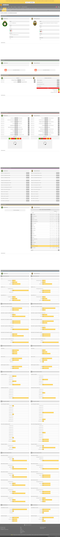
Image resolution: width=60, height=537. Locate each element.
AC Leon (19, 125)
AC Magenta (34, 242)
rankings (13, 8)
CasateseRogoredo (35, 221)
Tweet (48, 10)
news (7, 8)
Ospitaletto (33, 214)
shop (10, 8)
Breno (43, 132)
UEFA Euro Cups (2, 528)
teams (1, 8)
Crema (33, 240)
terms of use (22, 530)
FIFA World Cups (2, 527)
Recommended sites (43, 527)
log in (7, 10)
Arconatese (49, 134)
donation (16, 8)
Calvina (43, 125)
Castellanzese (12, 121)
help (19, 8)
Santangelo (49, 123)
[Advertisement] (30, 51)
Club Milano (34, 228)
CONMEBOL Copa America (4, 529)
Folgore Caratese (41, 121)
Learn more (32, 2)
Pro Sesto (33, 226)
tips (30, 8)
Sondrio (33, 233)
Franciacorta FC (34, 216)
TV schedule (27, 8)
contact (21, 529)
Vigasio (33, 237)
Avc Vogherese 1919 (21, 134)
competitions (23, 8)
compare (4, 8)
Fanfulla (33, 244)
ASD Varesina (12, 132)
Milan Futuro (20, 121)
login (33, 8)
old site (36, 8)
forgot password (22, 531)
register (10, 10)
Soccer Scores (42, 528)
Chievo (13, 123)
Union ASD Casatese (11, 127)
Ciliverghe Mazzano (51, 121)
